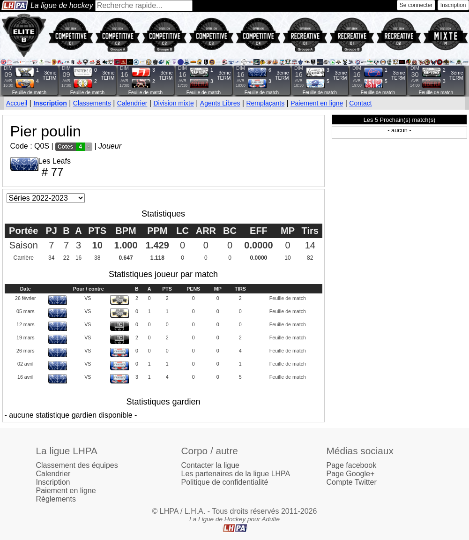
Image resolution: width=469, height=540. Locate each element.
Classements (92, 103)
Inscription (453, 5)
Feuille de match (29, 92)
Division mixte (173, 103)
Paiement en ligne (316, 103)
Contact (360, 103)
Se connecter (416, 5)
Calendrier (132, 103)
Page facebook (352, 465)
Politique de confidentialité (224, 482)
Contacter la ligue (210, 465)
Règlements (56, 499)
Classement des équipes (77, 465)
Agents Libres (220, 103)
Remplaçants (265, 103)
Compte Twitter (352, 482)
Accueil (16, 103)
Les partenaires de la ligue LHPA (235, 474)
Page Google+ (351, 474)
